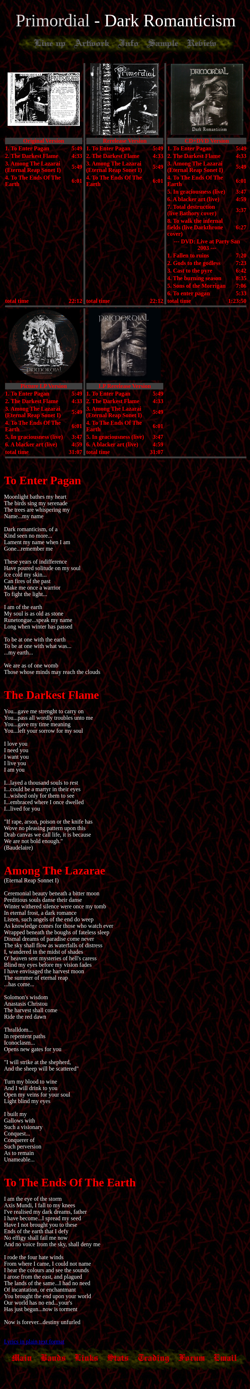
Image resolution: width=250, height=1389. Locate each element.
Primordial (55, 20)
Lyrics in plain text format (34, 1342)
